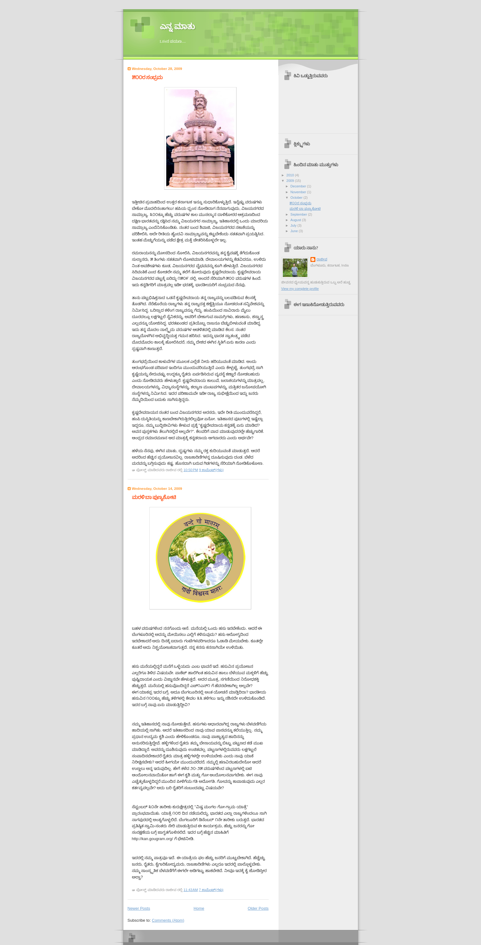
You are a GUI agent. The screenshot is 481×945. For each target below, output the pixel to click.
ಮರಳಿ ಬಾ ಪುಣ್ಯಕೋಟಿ (154, 497)
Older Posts (258, 908)
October (297, 197)
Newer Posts (139, 908)
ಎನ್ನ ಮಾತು (177, 26)
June (295, 231)
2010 (291, 175)
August (296, 220)
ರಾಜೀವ (322, 259)
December (299, 186)
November (299, 192)
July (294, 225)
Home (199, 908)
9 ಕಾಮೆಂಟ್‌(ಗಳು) (211, 470)
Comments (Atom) (168, 920)
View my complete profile (300, 288)
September (299, 214)
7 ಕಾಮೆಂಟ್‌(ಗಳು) (211, 890)
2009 (291, 180)
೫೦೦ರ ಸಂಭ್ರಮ (147, 77)
